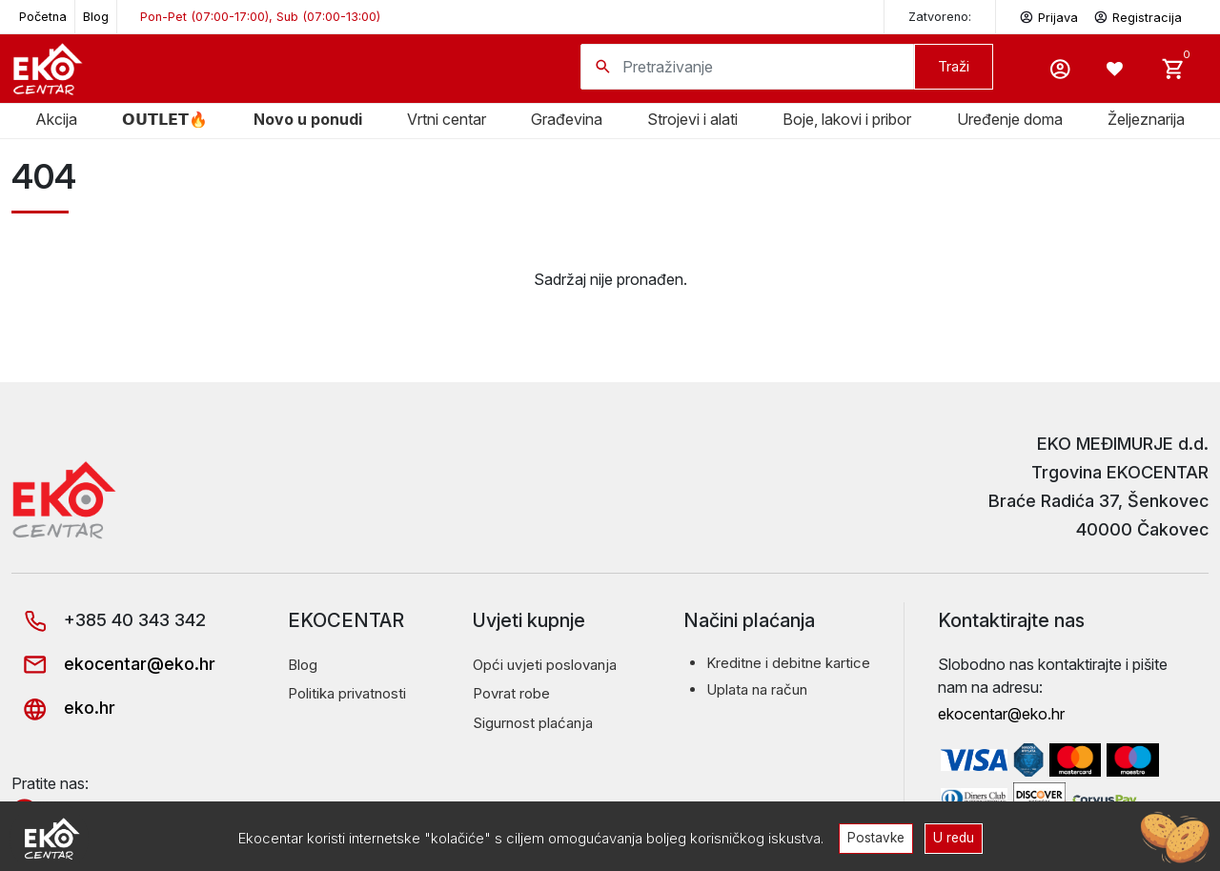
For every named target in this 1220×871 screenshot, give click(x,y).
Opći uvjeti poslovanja (545, 665)
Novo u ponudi (308, 119)
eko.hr (63, 708)
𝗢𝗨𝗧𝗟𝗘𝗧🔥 (165, 119)
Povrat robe (511, 693)
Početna (43, 17)
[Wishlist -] (1116, 68)
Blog (96, 17)
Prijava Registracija (1100, 16)
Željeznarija (1146, 119)
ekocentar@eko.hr (113, 664)
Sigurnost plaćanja (533, 723)
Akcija (56, 119)
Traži (953, 66)
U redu (953, 837)
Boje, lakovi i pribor (847, 119)
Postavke (876, 837)
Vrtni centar (446, 119)
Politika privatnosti (347, 693)
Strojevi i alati (692, 119)
